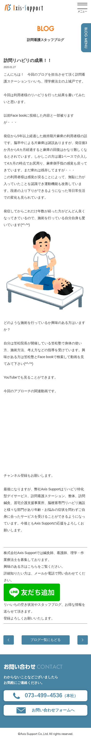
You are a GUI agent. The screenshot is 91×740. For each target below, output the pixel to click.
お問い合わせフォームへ (45, 710)
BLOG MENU (86, 37)
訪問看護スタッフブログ (45, 40)
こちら (32, 566)
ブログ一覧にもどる (45, 640)
